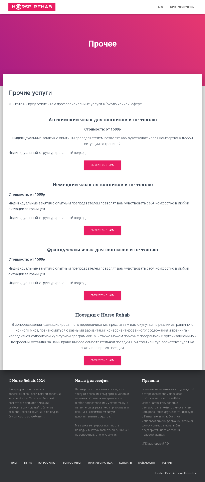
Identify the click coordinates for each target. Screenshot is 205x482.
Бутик (28, 462)
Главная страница (182, 7)
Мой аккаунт (146, 462)
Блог (161, 7)
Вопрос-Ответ (47, 462)
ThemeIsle (190, 473)
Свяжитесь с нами (102, 165)
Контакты (125, 462)
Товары (167, 462)
